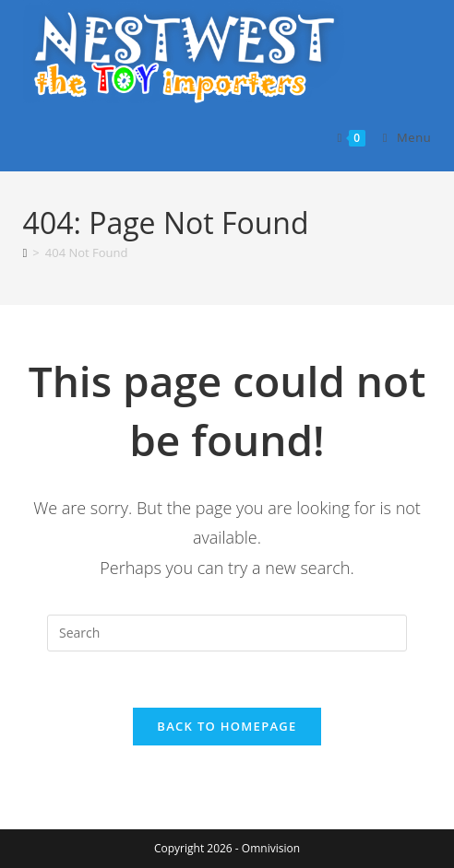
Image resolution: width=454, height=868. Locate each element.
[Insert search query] (227, 633)
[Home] (25, 252)
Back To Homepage (226, 726)
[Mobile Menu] (400, 137)
